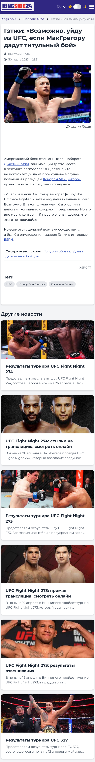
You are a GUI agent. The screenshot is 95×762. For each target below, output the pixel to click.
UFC (9, 284)
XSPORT (85, 267)
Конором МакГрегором (62, 179)
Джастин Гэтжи (16, 164)
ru (59, 7)
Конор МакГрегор (32, 284)
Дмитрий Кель (19, 54)
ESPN (8, 239)
